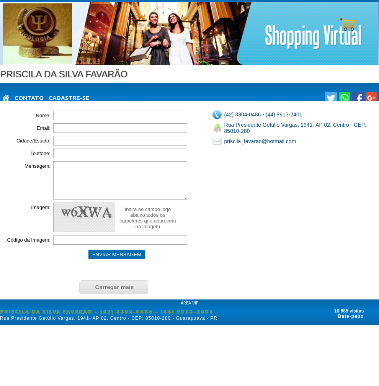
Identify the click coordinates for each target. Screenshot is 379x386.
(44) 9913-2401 (284, 114)
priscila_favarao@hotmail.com (260, 141)
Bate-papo (351, 316)
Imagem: (41, 207)
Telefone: (40, 153)
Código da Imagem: (28, 240)
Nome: (43, 115)
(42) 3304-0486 (242, 114)
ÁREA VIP (189, 303)
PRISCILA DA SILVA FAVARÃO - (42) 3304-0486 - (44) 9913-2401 (106, 312)
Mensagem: (38, 166)
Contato (29, 98)
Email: (44, 128)
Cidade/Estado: (33, 141)
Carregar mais (114, 287)
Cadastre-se (69, 98)
